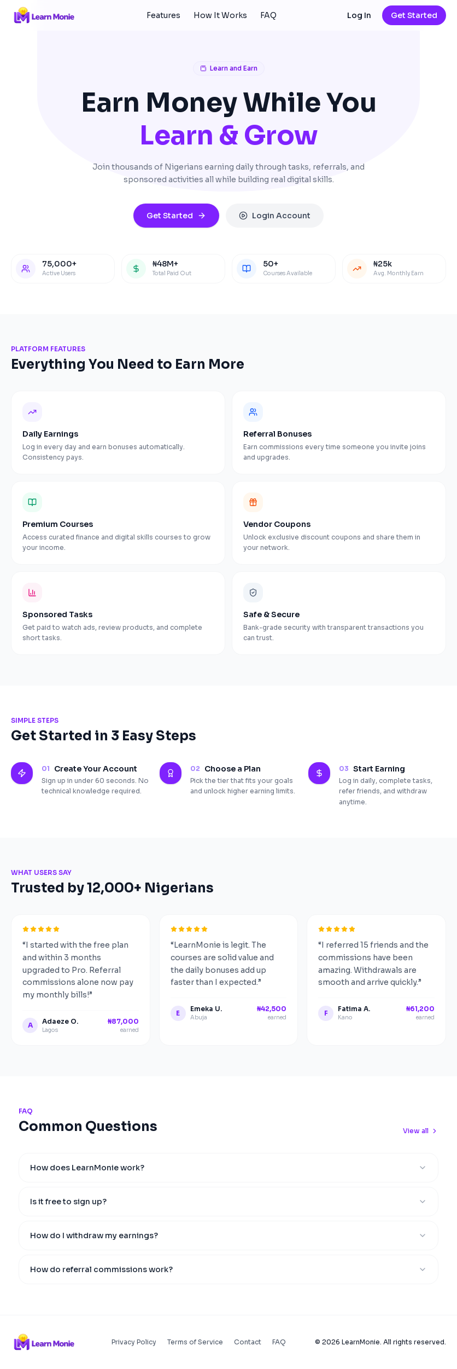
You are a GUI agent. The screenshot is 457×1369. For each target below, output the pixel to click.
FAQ (268, 15)
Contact (247, 1342)
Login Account (274, 216)
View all (420, 1131)
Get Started (414, 15)
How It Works (220, 15)
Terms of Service (195, 1342)
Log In (359, 15)
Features (163, 15)
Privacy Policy (134, 1342)
